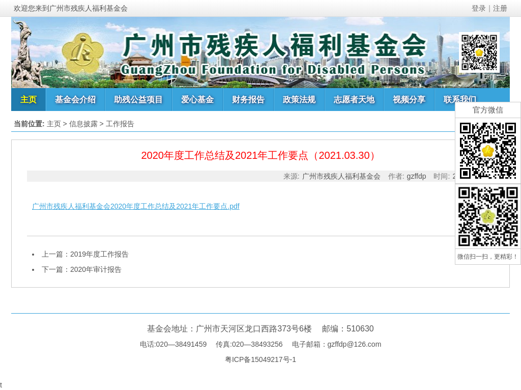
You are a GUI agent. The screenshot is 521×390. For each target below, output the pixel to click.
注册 (500, 8)
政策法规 (299, 99)
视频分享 (409, 99)
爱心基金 (197, 99)
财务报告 (248, 99)
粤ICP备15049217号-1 (260, 359)
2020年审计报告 (96, 269)
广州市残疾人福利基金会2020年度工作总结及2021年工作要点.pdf (136, 206)
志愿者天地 (354, 99)
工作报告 (120, 124)
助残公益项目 (138, 99)
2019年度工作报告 (99, 254)
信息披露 (83, 124)
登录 (479, 8)
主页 (28, 99)
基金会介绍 (75, 99)
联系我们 (460, 99)
